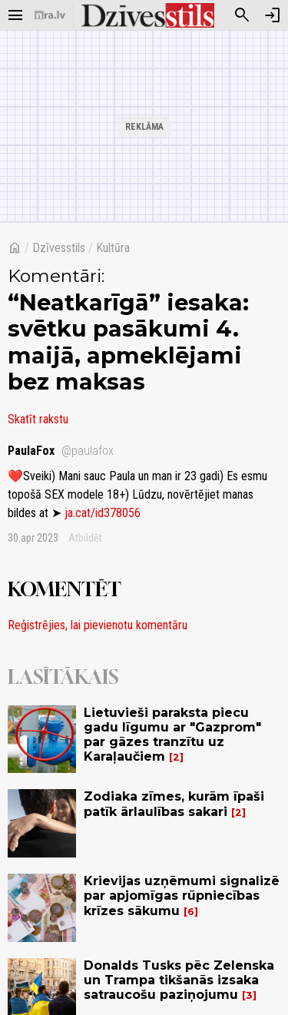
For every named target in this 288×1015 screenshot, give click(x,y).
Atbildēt (85, 538)
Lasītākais (63, 676)
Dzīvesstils (58, 247)
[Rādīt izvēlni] (15, 15)
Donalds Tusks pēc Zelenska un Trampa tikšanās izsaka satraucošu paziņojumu (179, 980)
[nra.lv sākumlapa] (50, 15)
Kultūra (113, 247)
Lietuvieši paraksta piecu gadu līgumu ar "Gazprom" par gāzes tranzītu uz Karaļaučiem (172, 735)
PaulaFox (61, 450)
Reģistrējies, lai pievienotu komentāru (97, 625)
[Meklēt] (242, 15)
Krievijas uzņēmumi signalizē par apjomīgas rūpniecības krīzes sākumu (182, 895)
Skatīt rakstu (38, 419)
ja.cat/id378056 (103, 513)
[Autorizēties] (272, 15)
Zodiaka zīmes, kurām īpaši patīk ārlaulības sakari (174, 803)
